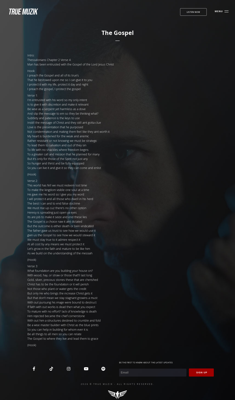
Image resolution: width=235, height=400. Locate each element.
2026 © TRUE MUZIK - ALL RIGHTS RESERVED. (117, 384)
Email (122, 366)
